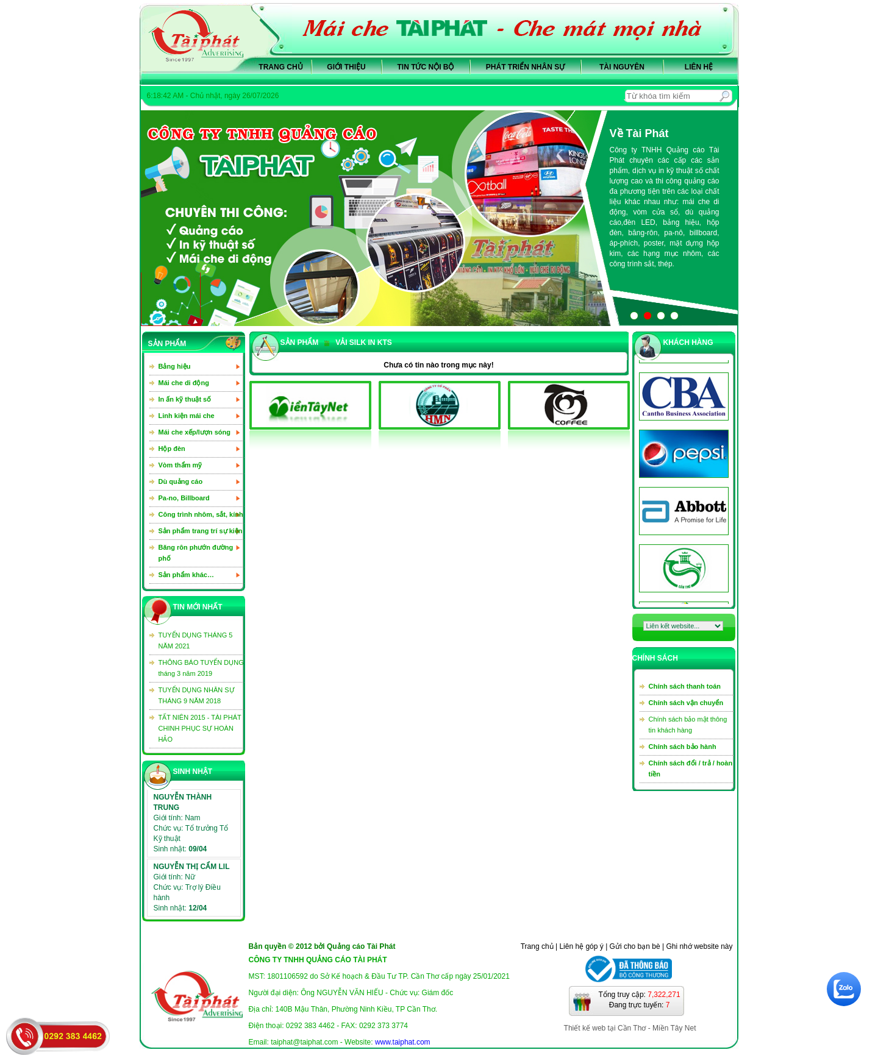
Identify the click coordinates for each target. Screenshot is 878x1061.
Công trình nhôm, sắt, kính (201, 514)
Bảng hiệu (175, 366)
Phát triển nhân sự (525, 67)
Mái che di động (184, 382)
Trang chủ (280, 67)
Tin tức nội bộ (426, 67)
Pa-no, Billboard (184, 498)
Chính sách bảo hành (682, 746)
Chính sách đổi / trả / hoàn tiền (691, 768)
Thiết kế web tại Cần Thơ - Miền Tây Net (630, 1028)
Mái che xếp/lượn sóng (194, 432)
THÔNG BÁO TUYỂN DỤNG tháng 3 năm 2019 (201, 668)
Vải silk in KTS (358, 342)
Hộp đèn (172, 448)
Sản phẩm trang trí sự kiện (201, 530)
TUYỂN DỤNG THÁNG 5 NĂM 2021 (196, 640)
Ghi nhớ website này (699, 946)
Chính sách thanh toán (685, 686)
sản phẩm (299, 342)
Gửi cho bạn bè (635, 946)
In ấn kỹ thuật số (185, 399)
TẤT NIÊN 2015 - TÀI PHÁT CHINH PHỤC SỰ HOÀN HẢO (200, 728)
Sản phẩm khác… (186, 574)
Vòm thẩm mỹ (180, 465)
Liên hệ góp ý (581, 946)
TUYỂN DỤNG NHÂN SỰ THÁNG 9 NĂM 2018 (197, 695)
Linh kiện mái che (187, 415)
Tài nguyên (621, 67)
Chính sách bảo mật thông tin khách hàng (688, 724)
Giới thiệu (346, 67)
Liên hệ (699, 67)
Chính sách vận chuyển (686, 702)
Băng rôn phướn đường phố (196, 553)
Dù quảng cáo (181, 481)
